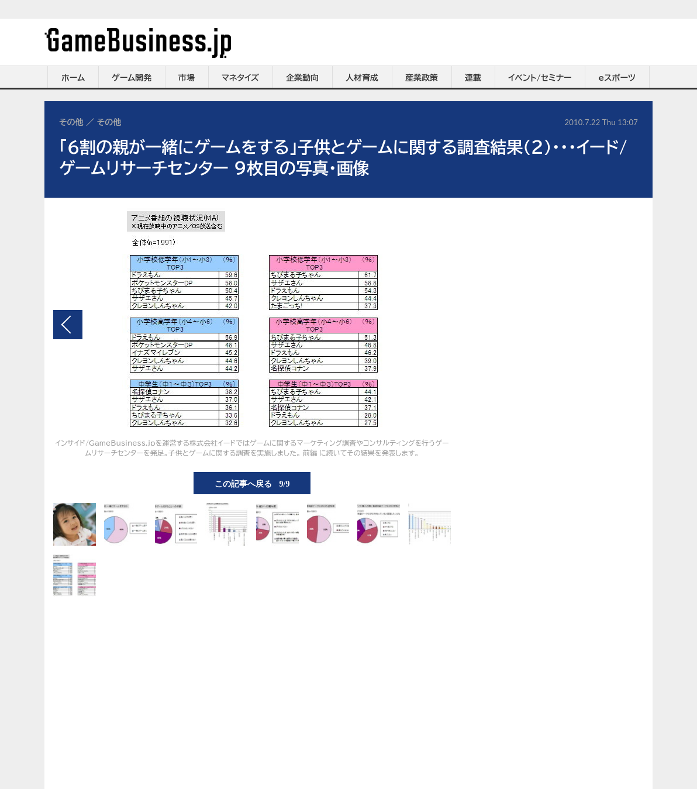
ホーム (73, 78)
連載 (473, 78)
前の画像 (67, 324)
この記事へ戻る (252, 483)
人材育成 (362, 78)
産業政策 (421, 78)
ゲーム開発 (131, 78)
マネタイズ (240, 78)
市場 (186, 78)
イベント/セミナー (540, 78)
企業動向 (302, 78)
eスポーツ (617, 78)
